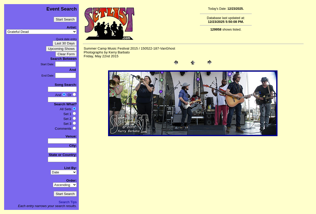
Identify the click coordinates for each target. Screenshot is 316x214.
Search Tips (68, 202)
